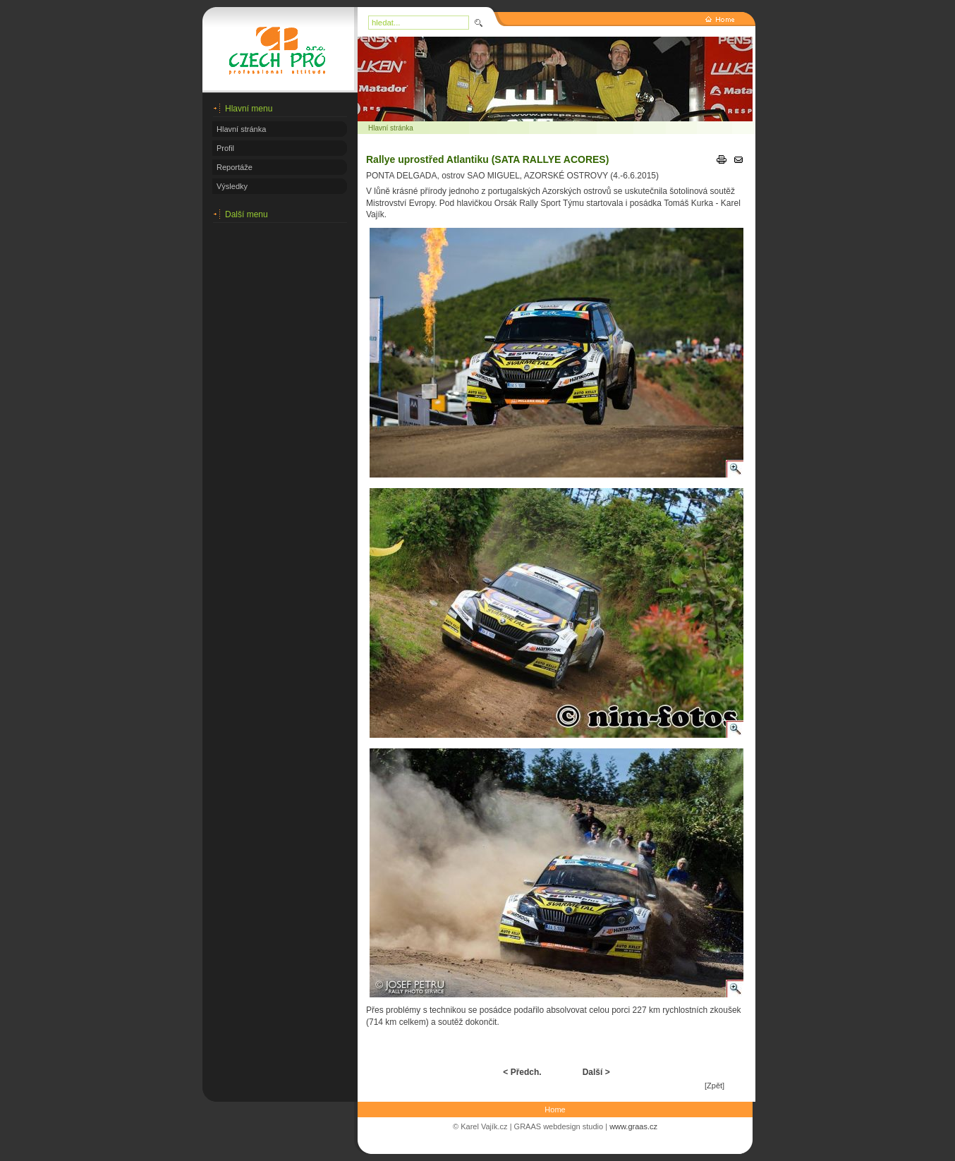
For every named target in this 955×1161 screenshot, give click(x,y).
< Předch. (522, 1072)
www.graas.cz (633, 1126)
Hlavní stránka (241, 129)
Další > (596, 1072)
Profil (225, 148)
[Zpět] (714, 1085)
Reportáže (235, 167)
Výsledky (232, 186)
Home (555, 1109)
